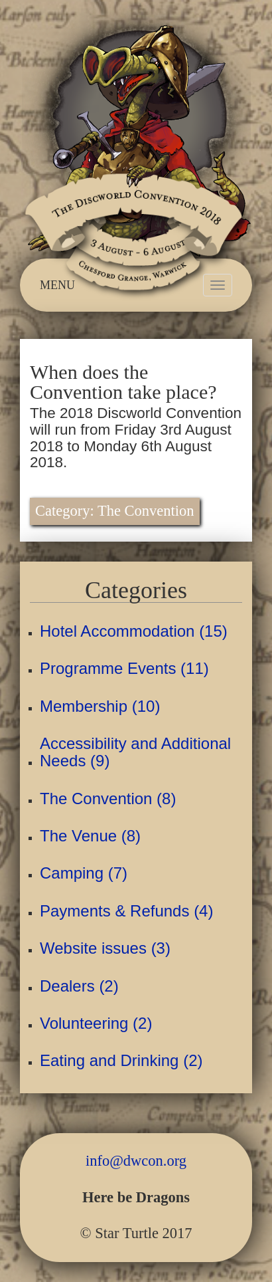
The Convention (146, 510)
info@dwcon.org (136, 1160)
